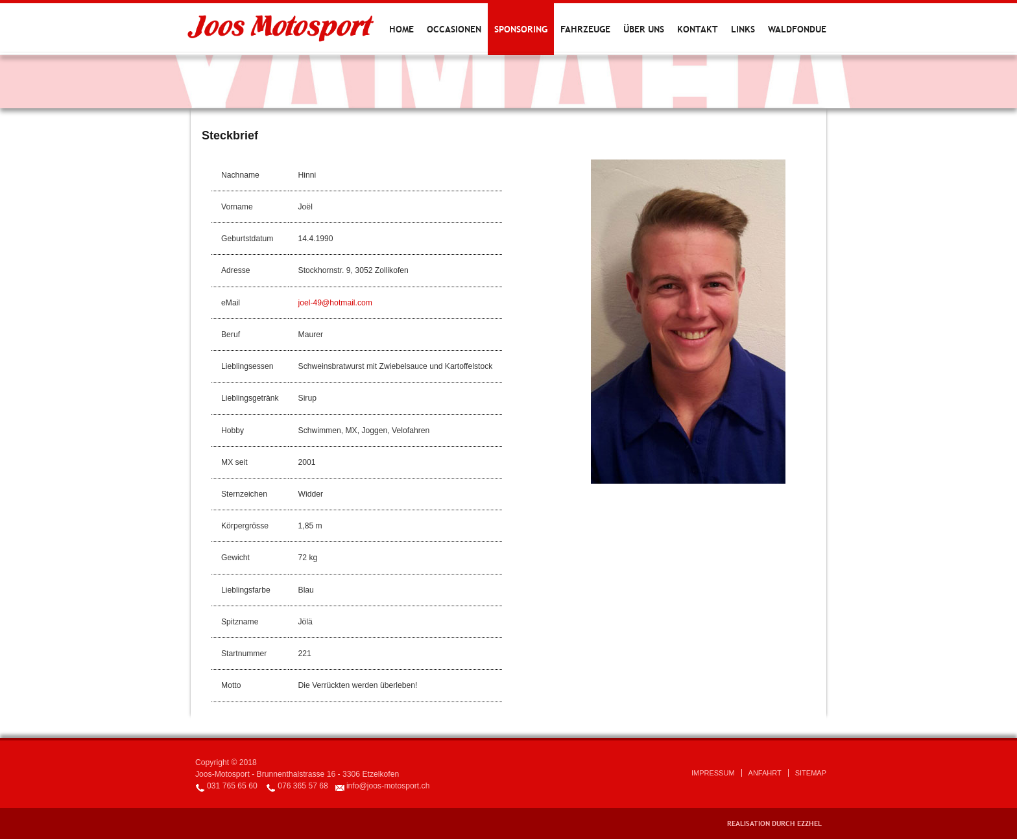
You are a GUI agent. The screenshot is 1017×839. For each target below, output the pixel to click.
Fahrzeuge (585, 29)
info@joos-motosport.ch (388, 785)
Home (401, 29)
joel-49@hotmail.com (335, 302)
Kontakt (697, 29)
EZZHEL (809, 823)
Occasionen (454, 29)
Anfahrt (765, 773)
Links (743, 29)
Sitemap (810, 773)
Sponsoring (520, 29)
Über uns (643, 29)
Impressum (713, 773)
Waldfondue (797, 29)
